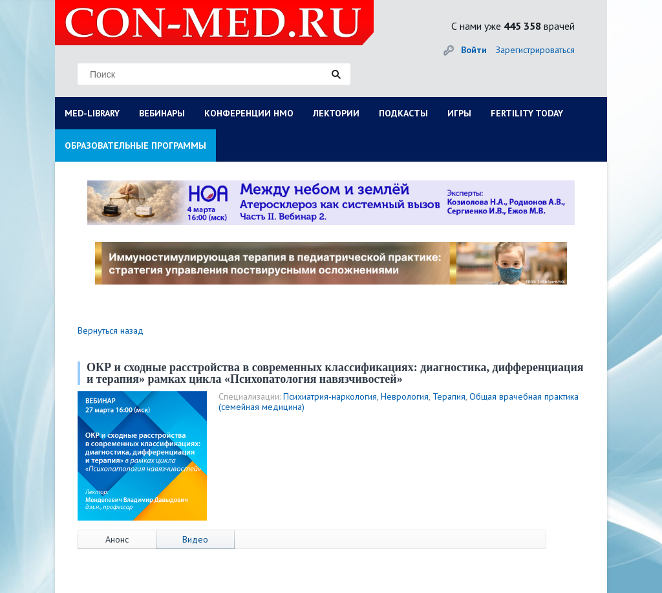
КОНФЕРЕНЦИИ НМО (249, 113)
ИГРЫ (459, 113)
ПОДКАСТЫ (403, 113)
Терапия (448, 396)
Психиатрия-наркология (330, 396)
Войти (474, 49)
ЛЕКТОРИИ (336, 113)
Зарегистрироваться (535, 50)
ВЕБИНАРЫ (162, 113)
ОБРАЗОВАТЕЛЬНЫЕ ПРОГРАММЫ (135, 145)
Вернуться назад (111, 330)
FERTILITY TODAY (527, 113)
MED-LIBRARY (92, 113)
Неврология (405, 396)
